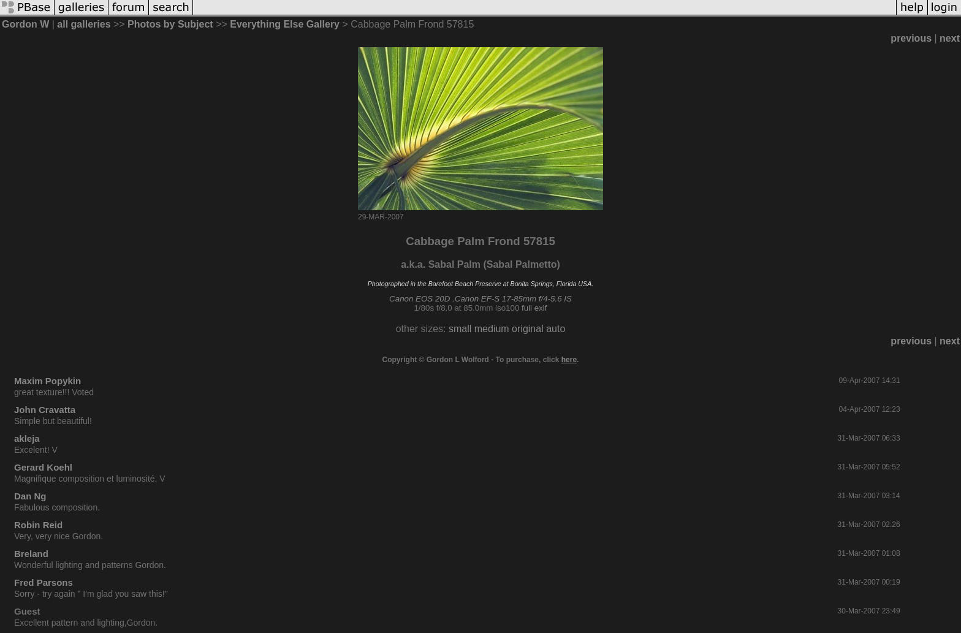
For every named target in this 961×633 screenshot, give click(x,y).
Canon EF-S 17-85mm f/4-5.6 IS (513, 298)
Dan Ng (30, 496)
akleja (27, 438)
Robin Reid (38, 525)
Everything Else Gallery (285, 24)
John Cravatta (44, 409)
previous (911, 38)
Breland (31, 553)
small (460, 329)
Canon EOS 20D (419, 298)
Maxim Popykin (47, 381)
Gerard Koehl (43, 467)
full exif (534, 308)
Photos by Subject (170, 24)
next (950, 38)
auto (555, 329)
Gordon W (25, 24)
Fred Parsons (43, 582)
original (528, 329)
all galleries (83, 24)
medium (491, 329)
